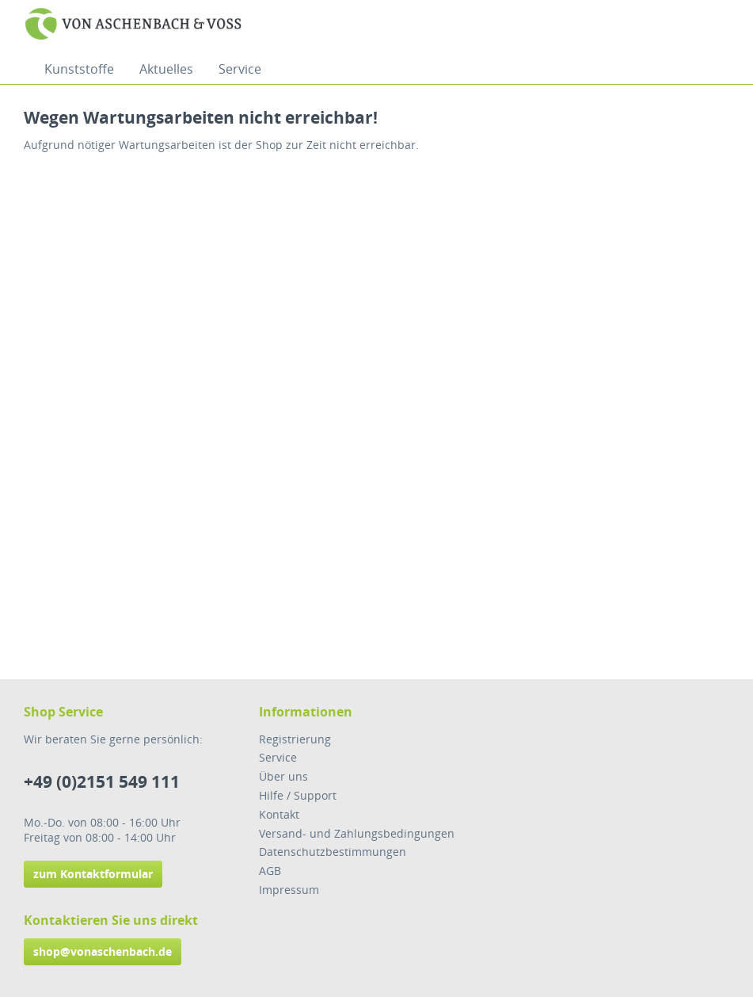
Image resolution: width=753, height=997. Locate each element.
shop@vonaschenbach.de (102, 951)
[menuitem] (79, 69)
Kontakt (279, 814)
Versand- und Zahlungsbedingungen (356, 833)
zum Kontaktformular (93, 873)
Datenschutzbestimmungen (332, 851)
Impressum (289, 889)
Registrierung (295, 739)
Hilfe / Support (298, 795)
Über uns (283, 776)
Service (278, 757)
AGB (270, 870)
